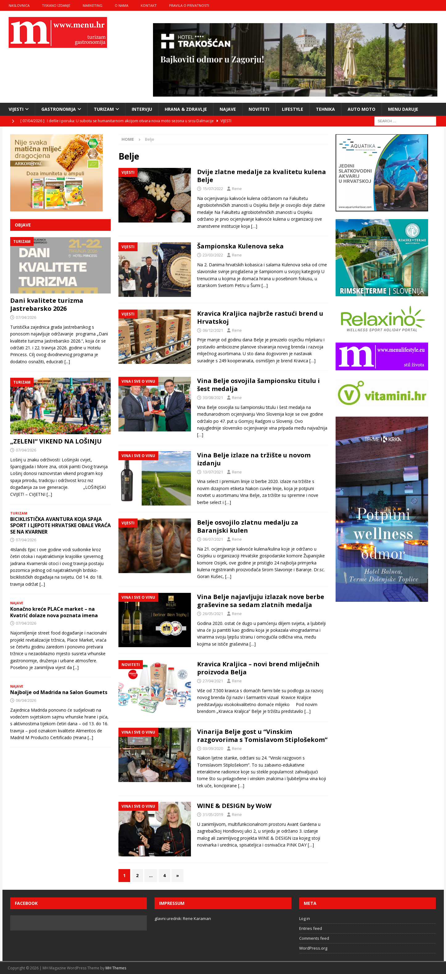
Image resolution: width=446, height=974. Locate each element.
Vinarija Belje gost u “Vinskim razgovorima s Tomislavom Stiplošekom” (262, 735)
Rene (237, 188)
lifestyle (292, 109)
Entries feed (310, 928)
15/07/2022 (213, 188)
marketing (92, 5)
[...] (67, 361)
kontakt (149, 5)
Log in (304, 918)
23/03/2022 (213, 255)
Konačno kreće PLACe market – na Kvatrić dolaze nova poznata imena (54, 612)
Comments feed (314, 938)
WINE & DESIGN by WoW (234, 805)
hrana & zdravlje (186, 109)
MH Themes (115, 968)
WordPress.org (313, 948)
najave (228, 109)
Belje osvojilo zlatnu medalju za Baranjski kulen (247, 526)
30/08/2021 (213, 397)
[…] (254, 226)
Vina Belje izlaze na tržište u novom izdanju (254, 459)
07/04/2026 (26, 317)
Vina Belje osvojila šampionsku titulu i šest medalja (258, 385)
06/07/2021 (213, 539)
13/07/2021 (213, 472)
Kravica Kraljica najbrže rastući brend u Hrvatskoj (260, 317)
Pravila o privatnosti (189, 5)
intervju (142, 109)
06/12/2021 (213, 330)
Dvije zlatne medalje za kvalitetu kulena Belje (261, 176)
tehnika (325, 109)
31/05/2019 (213, 814)
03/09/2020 (213, 748)
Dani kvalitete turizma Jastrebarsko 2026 (46, 304)
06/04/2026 (26, 700)
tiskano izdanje (56, 5)
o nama (121, 5)
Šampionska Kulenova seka (240, 246)
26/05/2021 (213, 613)
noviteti (259, 109)
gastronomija (58, 109)
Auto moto (361, 109)
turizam (104, 109)
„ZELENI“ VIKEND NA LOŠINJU (56, 441)
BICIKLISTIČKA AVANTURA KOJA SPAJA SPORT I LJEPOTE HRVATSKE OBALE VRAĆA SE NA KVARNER (60, 525)
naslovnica (19, 5)
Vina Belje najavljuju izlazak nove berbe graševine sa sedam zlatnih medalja (260, 601)
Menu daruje (403, 109)
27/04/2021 (213, 681)
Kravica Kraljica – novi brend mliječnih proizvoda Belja (258, 668)
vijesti (16, 109)
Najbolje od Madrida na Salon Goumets (58, 692)
